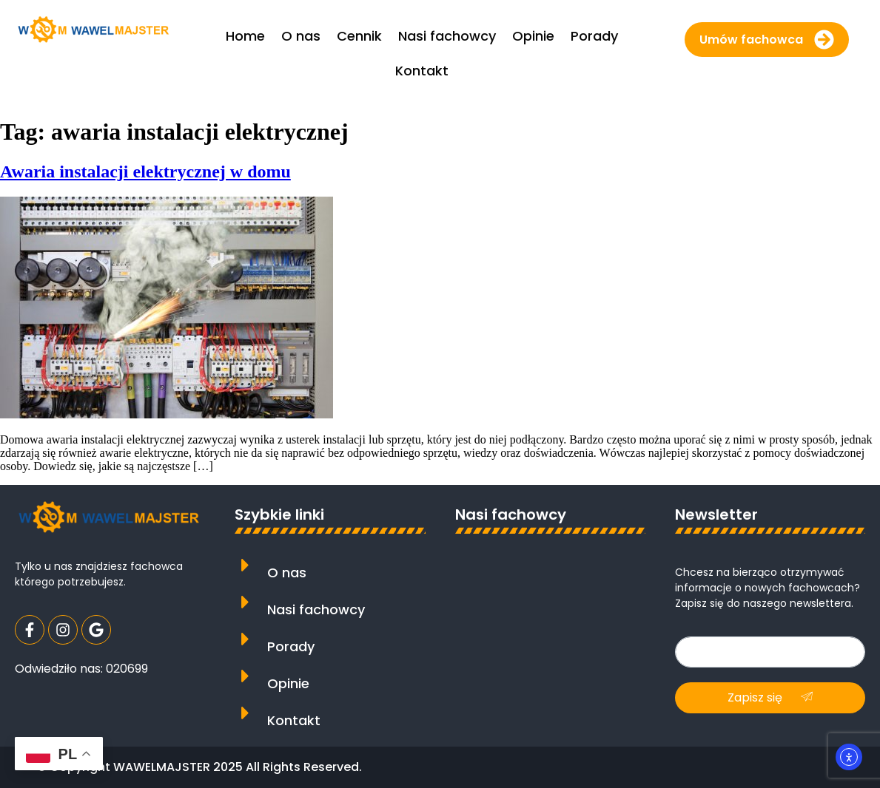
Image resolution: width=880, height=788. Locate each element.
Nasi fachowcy (316, 609)
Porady (291, 646)
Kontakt (293, 720)
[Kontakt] (245, 713)
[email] (770, 652)
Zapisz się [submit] (770, 697)
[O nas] (245, 565)
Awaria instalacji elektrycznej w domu (145, 171)
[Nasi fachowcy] (245, 602)
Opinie (288, 683)
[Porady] (245, 639)
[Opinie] (245, 676)
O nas (286, 572)
